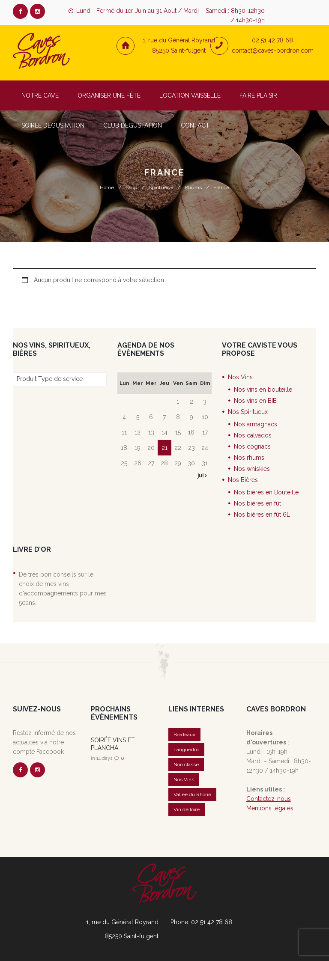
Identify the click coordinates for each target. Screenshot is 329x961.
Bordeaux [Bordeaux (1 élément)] (184, 735)
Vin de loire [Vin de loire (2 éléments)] (186, 809)
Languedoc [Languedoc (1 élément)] (186, 750)
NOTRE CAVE (40, 95)
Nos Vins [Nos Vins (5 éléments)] (183, 779)
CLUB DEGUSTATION (132, 125)
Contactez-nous (268, 798)
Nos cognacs (252, 446)
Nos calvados (253, 435)
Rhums (193, 187)
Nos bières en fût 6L (262, 514)
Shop (131, 187)
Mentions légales (269, 808)
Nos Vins (240, 377)
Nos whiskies (252, 468)
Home (107, 187)
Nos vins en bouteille (263, 389)
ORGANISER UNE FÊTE (109, 95)
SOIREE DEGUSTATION (52, 125)
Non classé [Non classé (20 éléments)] (186, 765)
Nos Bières (243, 479)
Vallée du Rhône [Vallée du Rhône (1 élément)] (192, 794)
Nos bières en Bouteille (266, 492)
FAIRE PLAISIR (258, 95)
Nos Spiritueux (248, 411)
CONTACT (195, 125)
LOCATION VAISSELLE (190, 95)
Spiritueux (161, 187)
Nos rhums (249, 457)
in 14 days (101, 758)
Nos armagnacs (255, 424)
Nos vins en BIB (255, 400)
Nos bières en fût (257, 503)
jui (201, 476)
